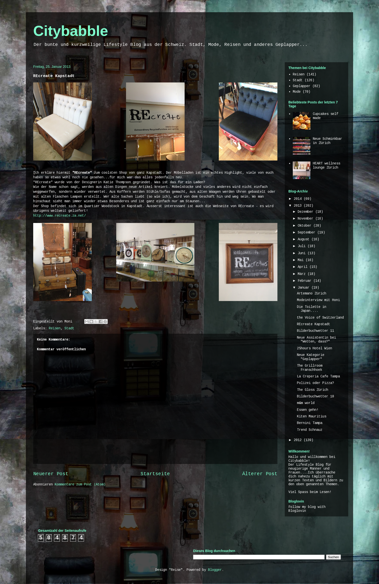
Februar (305, 281)
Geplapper (301, 86)
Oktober (305, 226)
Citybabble (70, 31)
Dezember (306, 212)
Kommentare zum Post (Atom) (80, 484)
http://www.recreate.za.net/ (59, 216)
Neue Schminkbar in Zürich (327, 141)
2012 (299, 440)
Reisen (55, 328)
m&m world (306, 403)
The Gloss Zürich (312, 390)
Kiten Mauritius (311, 416)
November (306, 219)
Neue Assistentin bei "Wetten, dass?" (316, 340)
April (303, 267)
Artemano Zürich (311, 293)
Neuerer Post (50, 474)
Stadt (69, 328)
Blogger (215, 570)
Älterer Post (259, 474)
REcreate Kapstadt (313, 324)
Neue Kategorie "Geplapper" (310, 357)
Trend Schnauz (309, 430)
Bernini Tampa (309, 423)
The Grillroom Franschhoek (309, 368)
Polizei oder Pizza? (315, 383)
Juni (302, 253)
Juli (302, 246)
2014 (299, 199)
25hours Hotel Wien (314, 348)
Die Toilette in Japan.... (311, 309)
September (307, 232)
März (302, 274)
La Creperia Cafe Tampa (318, 376)
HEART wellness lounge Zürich (326, 165)
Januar (304, 288)
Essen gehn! (307, 410)
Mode (297, 92)
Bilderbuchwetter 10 (315, 396)
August (304, 239)
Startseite (155, 474)
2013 (299, 206)
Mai (301, 260)
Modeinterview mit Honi (318, 300)
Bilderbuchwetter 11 (315, 331)
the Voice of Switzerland (320, 318)
